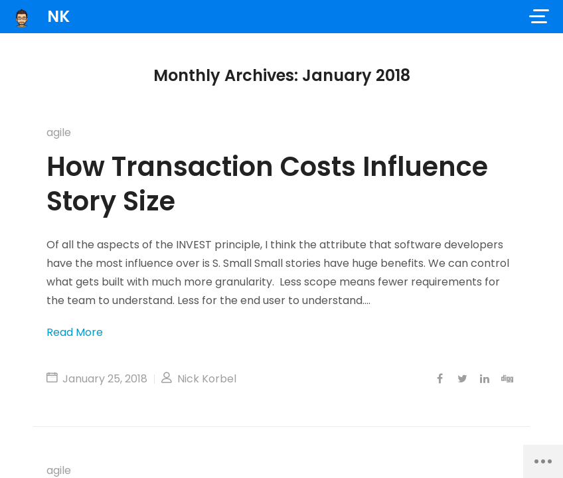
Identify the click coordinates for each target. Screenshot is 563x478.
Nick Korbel (198, 378)
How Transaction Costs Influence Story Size (267, 184)
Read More (74, 332)
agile (58, 132)
